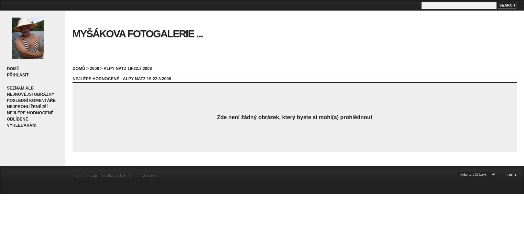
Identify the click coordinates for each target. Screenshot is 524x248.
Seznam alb (20, 88)
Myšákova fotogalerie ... (137, 33)
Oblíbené (17, 119)
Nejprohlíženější (27, 106)
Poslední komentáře (31, 100)
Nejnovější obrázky (30, 94)
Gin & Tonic (150, 175)
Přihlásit (18, 75)
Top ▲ (512, 175)
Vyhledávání (21, 125)
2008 (94, 68)
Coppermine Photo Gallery (107, 175)
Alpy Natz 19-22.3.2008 (127, 68)
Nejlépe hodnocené (30, 113)
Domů (13, 68)
